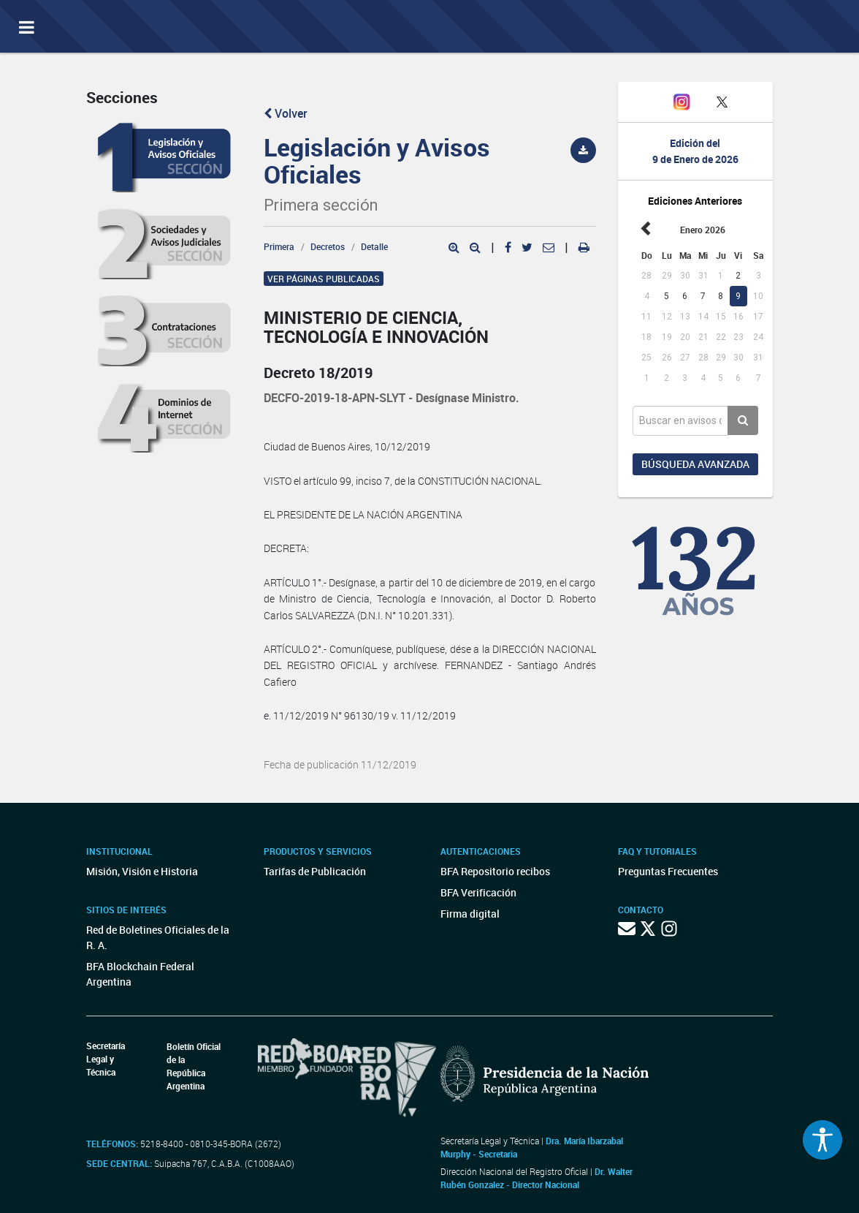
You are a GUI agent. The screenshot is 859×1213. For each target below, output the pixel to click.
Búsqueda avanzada (695, 464)
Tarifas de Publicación (315, 871)
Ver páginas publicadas (323, 278)
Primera (279, 246)
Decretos (327, 246)
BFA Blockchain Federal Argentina (140, 974)
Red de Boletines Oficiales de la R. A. (157, 937)
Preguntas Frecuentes (668, 871)
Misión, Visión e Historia (142, 871)
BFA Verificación (478, 892)
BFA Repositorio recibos (495, 871)
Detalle (374, 246)
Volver (286, 113)
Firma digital (470, 914)
